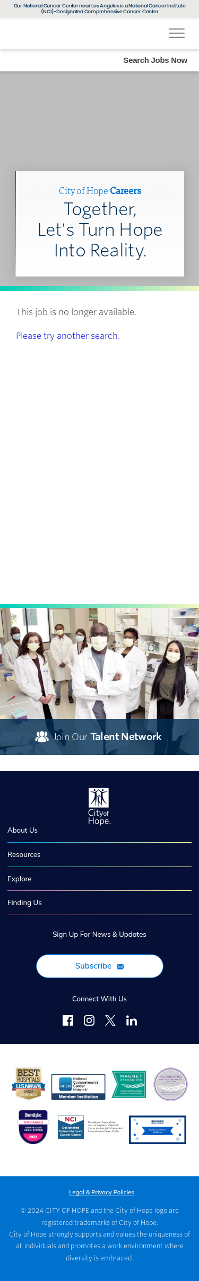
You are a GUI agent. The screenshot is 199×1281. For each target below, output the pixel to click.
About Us (22, 830)
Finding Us (24, 902)
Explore (19, 878)
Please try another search (67, 336)
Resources (24, 854)
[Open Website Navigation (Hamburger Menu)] (176, 27)
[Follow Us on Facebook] (68, 1022)
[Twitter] (110, 1022)
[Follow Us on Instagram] (89, 1022)
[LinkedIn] (131, 1022)
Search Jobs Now (155, 60)
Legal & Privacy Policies (101, 1192)
